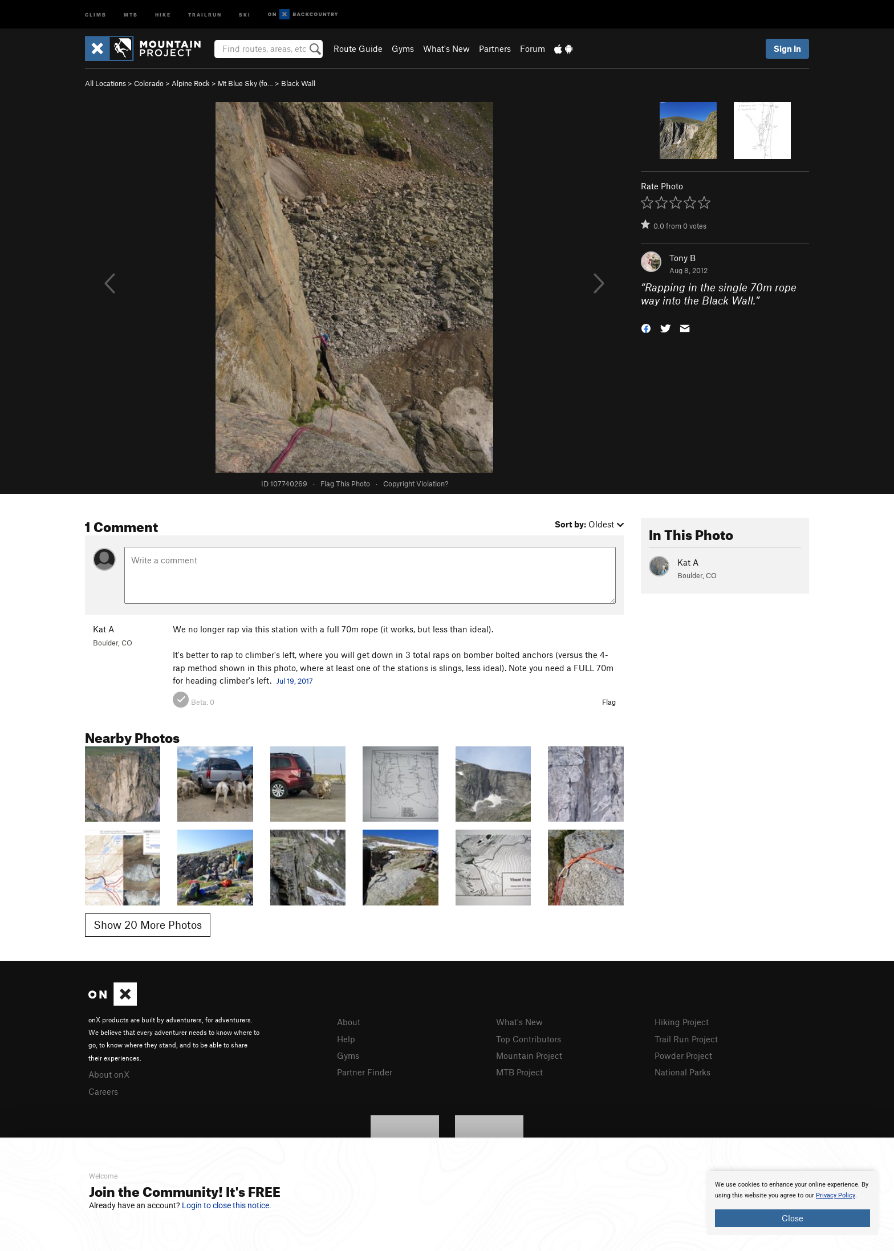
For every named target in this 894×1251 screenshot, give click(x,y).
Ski (245, 14)
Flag (609, 701)
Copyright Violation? (415, 483)
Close (792, 1218)
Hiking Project (682, 1022)
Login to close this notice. (226, 1205)
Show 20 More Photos (148, 924)
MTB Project (519, 1072)
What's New (446, 48)
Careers (103, 1091)
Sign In (787, 48)
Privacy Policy (835, 1195)
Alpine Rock (191, 83)
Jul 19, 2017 (295, 680)
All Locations (105, 83)
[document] (792, 1203)
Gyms (403, 48)
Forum (532, 48)
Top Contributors (528, 1039)
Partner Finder (364, 1072)
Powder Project (683, 1055)
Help (346, 1039)
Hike (163, 14)
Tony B (682, 258)
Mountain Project (529, 1055)
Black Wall (298, 83)
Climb (96, 14)
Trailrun (205, 14)
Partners (495, 48)
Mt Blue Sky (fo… (245, 83)
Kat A (103, 629)
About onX (108, 1074)
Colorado (149, 83)
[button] (646, 327)
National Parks (682, 1072)
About (348, 1022)
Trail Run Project (686, 1039)
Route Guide (358, 48)
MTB (131, 14)
